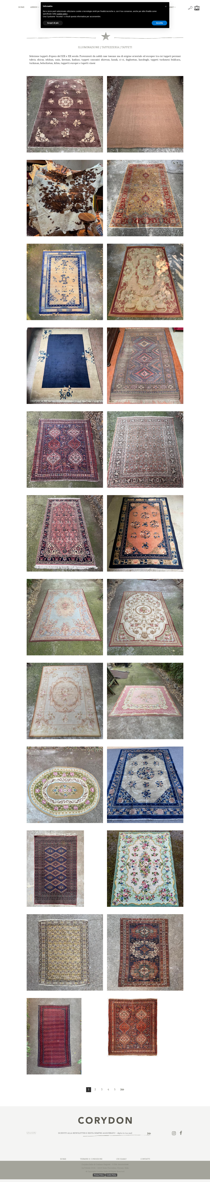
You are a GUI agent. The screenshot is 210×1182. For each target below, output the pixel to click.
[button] (166, 6)
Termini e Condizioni (91, 1159)
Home (63, 1159)
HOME (21, 7)
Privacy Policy (99, 1175)
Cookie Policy (111, 1175)
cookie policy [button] (62, 14)
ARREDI (34, 7)
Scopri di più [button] (53, 23)
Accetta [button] (159, 23)
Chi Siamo (121, 1159)
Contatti (145, 1159)
